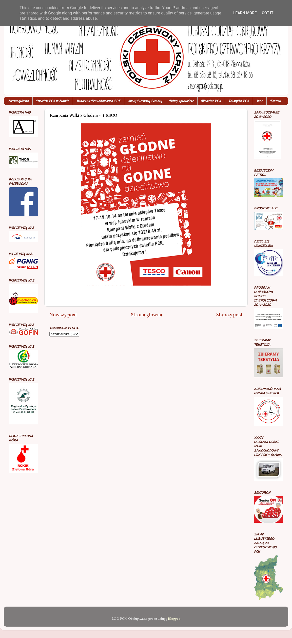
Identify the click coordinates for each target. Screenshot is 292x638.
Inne (260, 101)
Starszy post (229, 315)
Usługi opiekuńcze (181, 101)
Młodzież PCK (211, 101)
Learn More (245, 13)
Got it (267, 13)
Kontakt (275, 101)
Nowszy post (63, 315)
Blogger (174, 618)
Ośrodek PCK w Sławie (52, 101)
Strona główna (18, 101)
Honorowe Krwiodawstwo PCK (98, 101)
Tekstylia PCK (238, 101)
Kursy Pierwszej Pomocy (145, 101)
